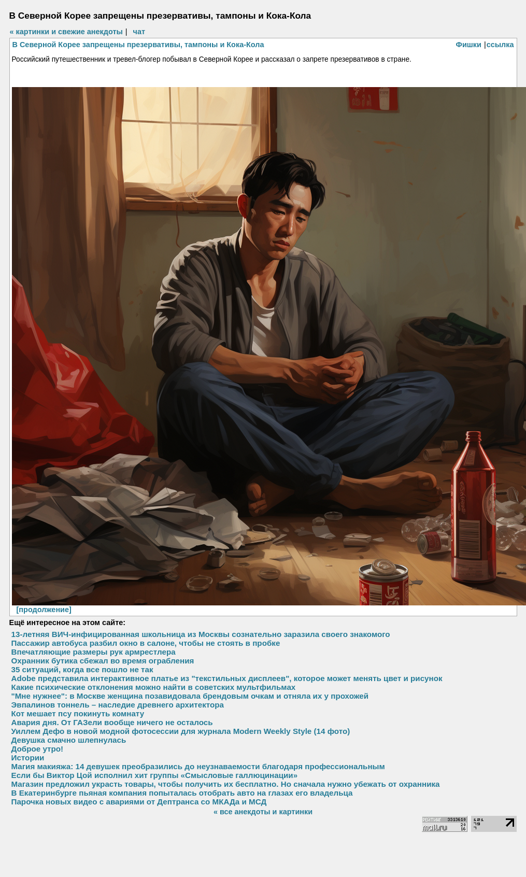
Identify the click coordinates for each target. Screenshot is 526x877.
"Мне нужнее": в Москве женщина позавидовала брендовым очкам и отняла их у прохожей (190, 695)
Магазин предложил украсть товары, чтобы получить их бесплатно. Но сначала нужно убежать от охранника (225, 784)
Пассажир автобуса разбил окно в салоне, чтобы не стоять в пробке (145, 643)
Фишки (468, 44)
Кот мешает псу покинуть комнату (78, 713)
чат (139, 31)
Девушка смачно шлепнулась (68, 739)
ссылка (500, 44)
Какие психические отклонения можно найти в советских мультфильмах (153, 687)
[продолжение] (44, 609)
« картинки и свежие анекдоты (66, 31)
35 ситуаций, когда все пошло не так (82, 669)
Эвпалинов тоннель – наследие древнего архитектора (117, 704)
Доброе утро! (37, 748)
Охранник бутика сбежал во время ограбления (102, 660)
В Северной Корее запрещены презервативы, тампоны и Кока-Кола (138, 44)
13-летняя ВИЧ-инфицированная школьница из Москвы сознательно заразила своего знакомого (200, 634)
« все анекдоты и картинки (263, 812)
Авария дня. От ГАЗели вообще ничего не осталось (112, 722)
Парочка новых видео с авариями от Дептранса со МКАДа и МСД (139, 801)
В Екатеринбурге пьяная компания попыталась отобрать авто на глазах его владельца (182, 792)
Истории (28, 757)
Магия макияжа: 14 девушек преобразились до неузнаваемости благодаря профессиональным (198, 766)
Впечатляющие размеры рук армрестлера (93, 651)
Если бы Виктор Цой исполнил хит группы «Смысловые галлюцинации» (154, 775)
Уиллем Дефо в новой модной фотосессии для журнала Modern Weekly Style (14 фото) (180, 731)
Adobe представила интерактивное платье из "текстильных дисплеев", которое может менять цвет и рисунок (227, 678)
